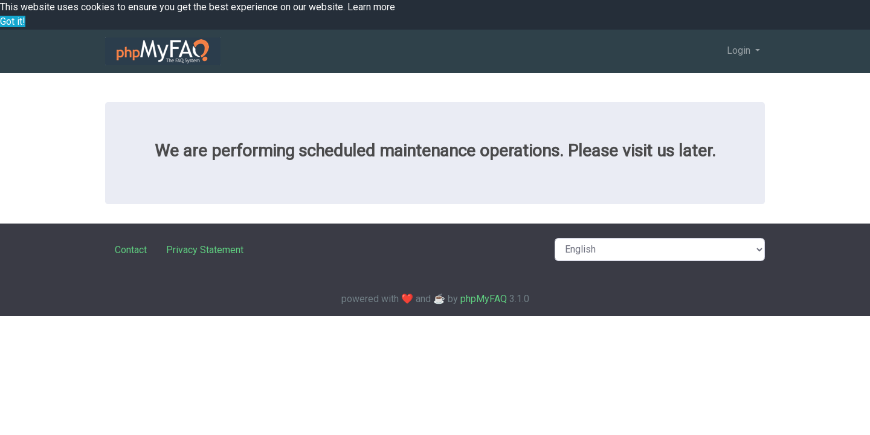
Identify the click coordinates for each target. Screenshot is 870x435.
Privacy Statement (204, 250)
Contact (131, 250)
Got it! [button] (12, 21)
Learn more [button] (371, 7)
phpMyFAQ (483, 298)
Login (740, 50)
